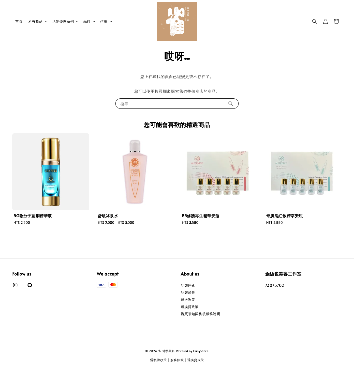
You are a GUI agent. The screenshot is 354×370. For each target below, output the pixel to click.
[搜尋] (230, 103)
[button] (314, 21)
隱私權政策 (158, 360)
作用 (103, 21)
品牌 (86, 21)
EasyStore (200, 351)
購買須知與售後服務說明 (200, 313)
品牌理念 (188, 285)
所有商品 (35, 21)
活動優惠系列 (63, 21)
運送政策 (188, 299)
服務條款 (177, 360)
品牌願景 (188, 292)
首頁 (18, 21)
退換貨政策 (190, 306)
